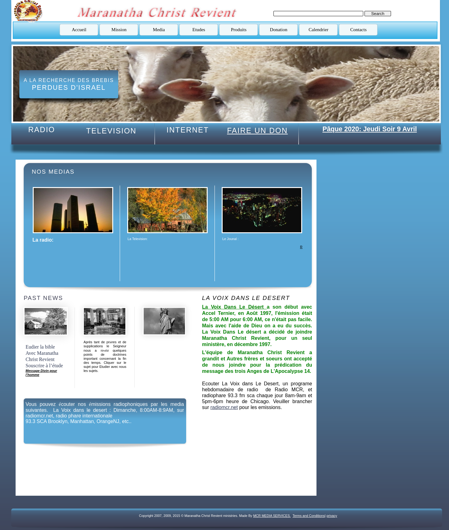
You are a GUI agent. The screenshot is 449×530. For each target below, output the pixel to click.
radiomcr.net (224, 407)
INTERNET (188, 130)
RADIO (41, 129)
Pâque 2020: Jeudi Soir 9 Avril (369, 129)
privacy (331, 516)
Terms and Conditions (308, 516)
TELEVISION (111, 131)
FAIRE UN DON (257, 130)
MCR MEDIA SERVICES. (272, 516)
